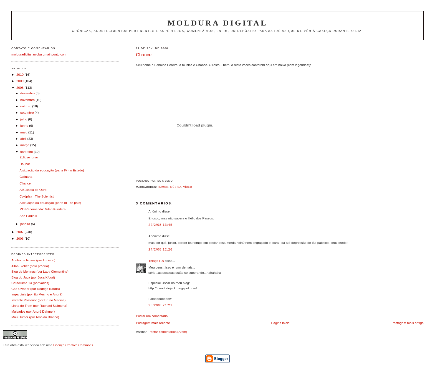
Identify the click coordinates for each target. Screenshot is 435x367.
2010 (20, 74)
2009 (20, 81)
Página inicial (280, 323)
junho (24, 125)
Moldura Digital (217, 23)
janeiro (25, 224)
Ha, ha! (24, 164)
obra (13, 345)
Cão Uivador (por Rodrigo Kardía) (35, 288)
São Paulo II (28, 215)
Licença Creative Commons (73, 345)
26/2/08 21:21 (160, 305)
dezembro (28, 93)
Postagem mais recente (153, 323)
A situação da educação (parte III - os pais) (50, 202)
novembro (28, 100)
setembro (27, 112)
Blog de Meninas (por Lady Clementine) (40, 271)
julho (24, 119)
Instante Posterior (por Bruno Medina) (38, 300)
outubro (26, 106)
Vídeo (187, 187)
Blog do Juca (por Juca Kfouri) (33, 277)
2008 (20, 87)
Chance (143, 54)
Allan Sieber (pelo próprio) (30, 266)
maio (24, 132)
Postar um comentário (152, 316)
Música (175, 187)
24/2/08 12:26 (160, 249)
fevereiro (27, 151)
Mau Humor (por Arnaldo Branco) (35, 317)
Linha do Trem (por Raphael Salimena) (39, 305)
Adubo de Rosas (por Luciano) (33, 260)
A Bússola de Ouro (32, 189)
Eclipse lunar (28, 157)
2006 (20, 238)
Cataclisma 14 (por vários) (30, 283)
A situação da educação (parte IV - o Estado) (51, 170)
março (25, 145)
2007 (20, 232)
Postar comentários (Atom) (167, 331)
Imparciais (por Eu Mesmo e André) (36, 294)
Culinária (25, 176)
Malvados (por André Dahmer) (33, 311)
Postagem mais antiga (407, 323)
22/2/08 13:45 (160, 224)
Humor (163, 187)
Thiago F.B (156, 260)
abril (23, 138)
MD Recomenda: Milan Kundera (42, 209)
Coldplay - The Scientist (36, 196)
